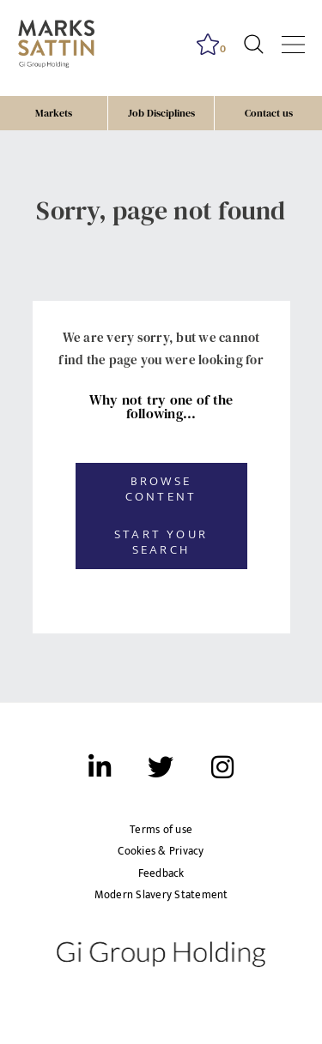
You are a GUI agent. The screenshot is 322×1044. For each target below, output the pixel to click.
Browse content (161, 489)
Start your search (161, 542)
